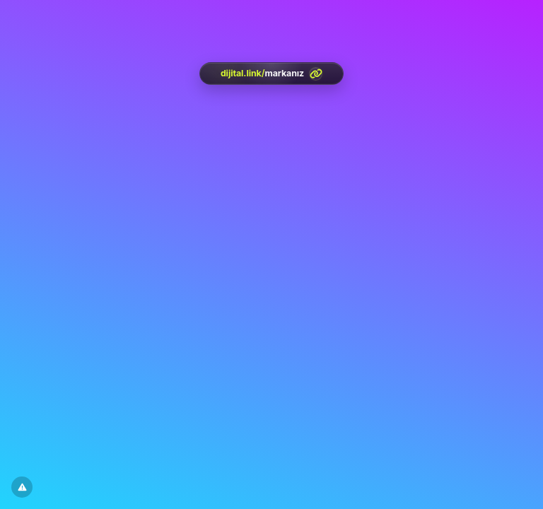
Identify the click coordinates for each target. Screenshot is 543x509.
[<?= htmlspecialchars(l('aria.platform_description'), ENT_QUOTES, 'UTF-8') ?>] (271, 73)
